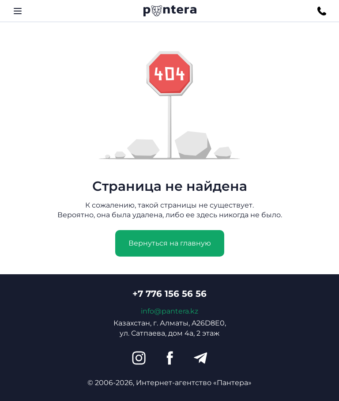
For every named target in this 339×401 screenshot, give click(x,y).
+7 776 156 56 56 (169, 293)
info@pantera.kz (169, 311)
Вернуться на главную (169, 243)
